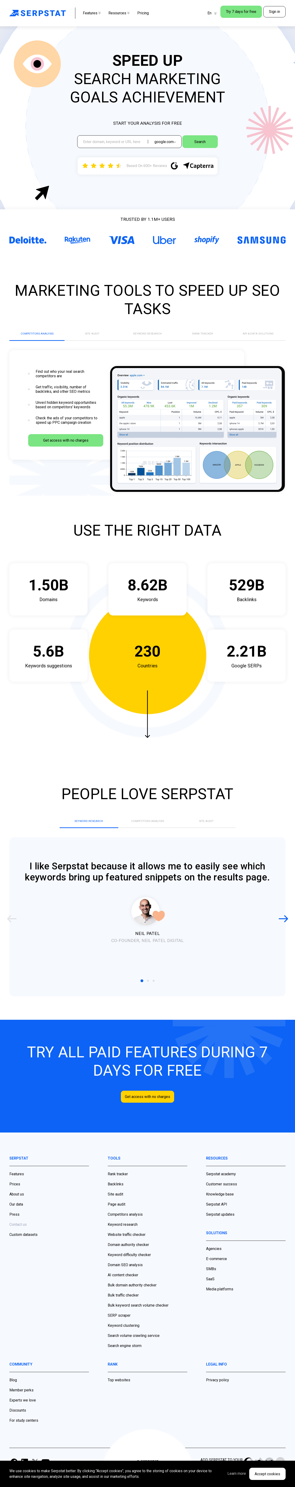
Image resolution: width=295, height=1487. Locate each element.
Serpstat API (216, 1215)
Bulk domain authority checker (132, 1296)
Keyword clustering (123, 1336)
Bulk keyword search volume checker (138, 1316)
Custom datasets (23, 1245)
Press (14, 1225)
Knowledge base (220, 1205)
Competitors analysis (125, 1225)
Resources (119, 13)
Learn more (223, 1474)
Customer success (221, 1195)
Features (92, 13)
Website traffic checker (127, 1245)
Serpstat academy (221, 1185)
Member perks (21, 1401)
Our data (16, 1215)
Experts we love (22, 1411)
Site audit (115, 1205)
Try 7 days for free (235, 13)
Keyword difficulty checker (129, 1266)
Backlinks (115, 1195)
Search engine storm (125, 1357)
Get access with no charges (65, 452)
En (200, 13)
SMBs (211, 1280)
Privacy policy (217, 1391)
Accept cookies (267, 1474)
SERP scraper (119, 1326)
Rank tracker (118, 1185)
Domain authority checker (128, 1255)
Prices (14, 1195)
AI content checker (123, 1286)
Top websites (119, 1391)
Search (207, 143)
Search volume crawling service (134, 1346)
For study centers (23, 1431)
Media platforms (219, 1300)
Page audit (116, 1215)
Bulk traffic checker (123, 1306)
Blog (13, 1391)
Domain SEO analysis (125, 1276)
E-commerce (216, 1270)
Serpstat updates (220, 1225)
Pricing (143, 13)
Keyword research (123, 1235)
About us (16, 1205)
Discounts (17, 1421)
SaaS (210, 1290)
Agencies (214, 1259)
